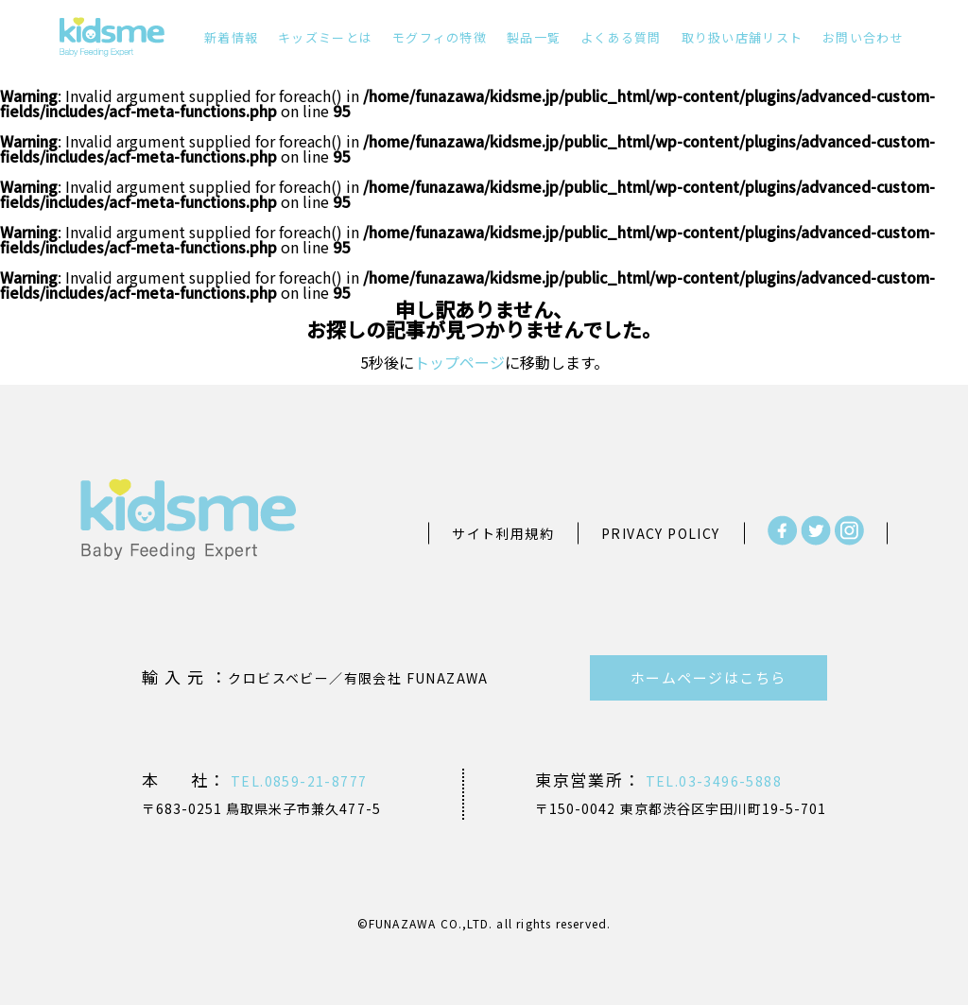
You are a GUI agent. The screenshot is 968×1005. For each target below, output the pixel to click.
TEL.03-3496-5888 (711, 780)
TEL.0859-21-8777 (297, 780)
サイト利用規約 (503, 533)
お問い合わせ (863, 37)
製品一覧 (534, 37)
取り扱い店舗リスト (743, 37)
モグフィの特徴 (439, 37)
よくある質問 (621, 37)
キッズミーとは (325, 37)
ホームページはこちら (708, 677)
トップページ (459, 362)
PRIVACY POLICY (660, 533)
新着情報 (231, 37)
